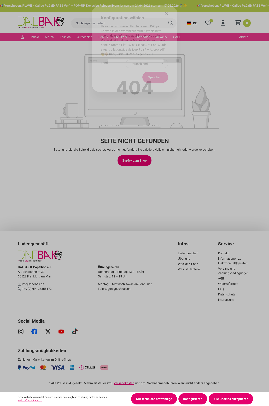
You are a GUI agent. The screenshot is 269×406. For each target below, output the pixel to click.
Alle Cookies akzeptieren (230, 399)
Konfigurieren (192, 399)
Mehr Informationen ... (30, 400)
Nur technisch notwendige (154, 399)
